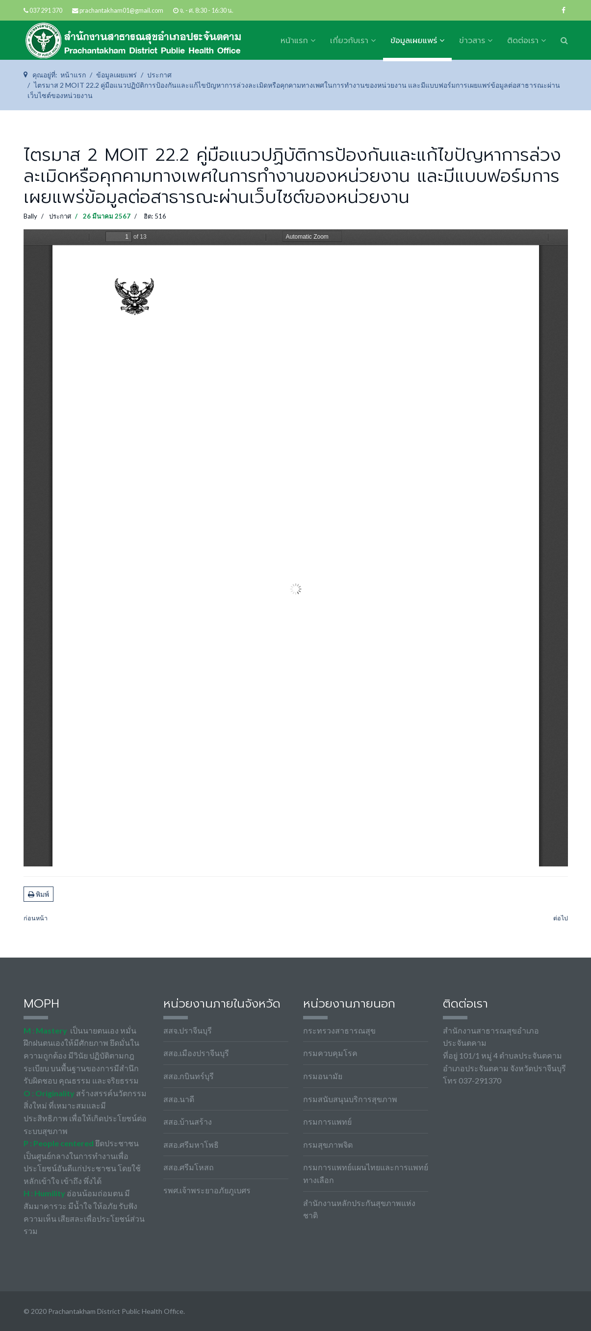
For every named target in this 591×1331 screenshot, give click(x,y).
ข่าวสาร (472, 41)
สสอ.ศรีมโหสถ (188, 1167)
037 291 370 (45, 10)
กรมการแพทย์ (327, 1121)
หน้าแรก (294, 41)
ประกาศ (60, 216)
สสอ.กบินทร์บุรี (188, 1076)
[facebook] (563, 10)
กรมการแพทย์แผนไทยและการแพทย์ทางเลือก (365, 1173)
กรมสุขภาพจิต (328, 1144)
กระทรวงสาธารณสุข (339, 1030)
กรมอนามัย (322, 1076)
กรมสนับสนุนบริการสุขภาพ (350, 1099)
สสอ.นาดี (178, 1099)
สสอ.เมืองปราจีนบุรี (196, 1053)
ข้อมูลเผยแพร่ (413, 41)
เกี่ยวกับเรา (349, 41)
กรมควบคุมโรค (330, 1053)
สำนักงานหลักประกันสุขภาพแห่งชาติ (359, 1209)
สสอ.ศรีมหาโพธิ (191, 1144)
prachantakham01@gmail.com (121, 10)
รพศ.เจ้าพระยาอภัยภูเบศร (207, 1190)
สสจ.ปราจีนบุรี (187, 1030)
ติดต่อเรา (523, 41)
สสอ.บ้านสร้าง (187, 1121)
